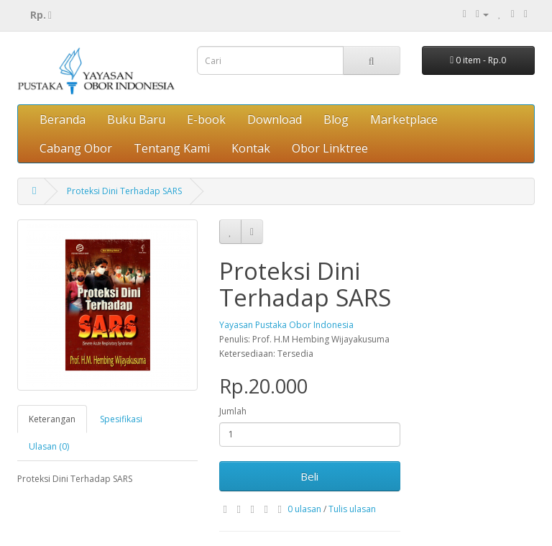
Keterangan (52, 419)
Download (274, 119)
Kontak (250, 148)
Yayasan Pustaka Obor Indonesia (286, 325)
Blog (336, 119)
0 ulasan (304, 509)
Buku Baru (136, 119)
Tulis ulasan (352, 509)
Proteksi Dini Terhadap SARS (124, 191)
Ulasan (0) (49, 446)
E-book (206, 119)
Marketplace (404, 119)
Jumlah (233, 411)
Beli (309, 476)
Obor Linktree (330, 148)
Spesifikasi (121, 419)
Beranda (63, 119)
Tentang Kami (172, 148)
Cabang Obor (76, 148)
